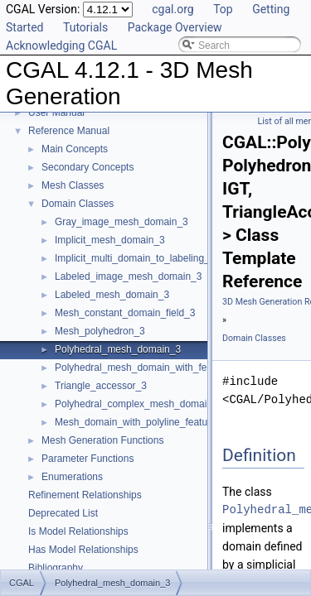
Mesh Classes (72, 185)
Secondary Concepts (87, 167)
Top (223, 9)
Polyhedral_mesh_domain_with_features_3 (150, 367)
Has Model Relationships (83, 549)
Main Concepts (74, 149)
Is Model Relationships (78, 531)
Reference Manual (68, 131)
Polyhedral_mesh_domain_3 (118, 349)
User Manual (56, 112)
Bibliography (55, 568)
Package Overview (175, 27)
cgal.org (172, 9)
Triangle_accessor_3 (101, 386)
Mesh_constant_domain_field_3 (125, 313)
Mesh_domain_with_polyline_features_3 (143, 422)
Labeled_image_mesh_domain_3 (128, 276)
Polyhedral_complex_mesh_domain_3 (139, 404)
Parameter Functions (87, 458)
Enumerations (72, 477)
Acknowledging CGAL (61, 45)
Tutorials (85, 27)
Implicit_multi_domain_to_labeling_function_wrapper (170, 258)
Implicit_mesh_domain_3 (110, 240)
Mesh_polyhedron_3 (100, 331)
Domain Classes (77, 203)
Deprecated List (63, 513)
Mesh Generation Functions (102, 440)
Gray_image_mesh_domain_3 (121, 222)
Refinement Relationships (85, 495)
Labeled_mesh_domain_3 (112, 294)
